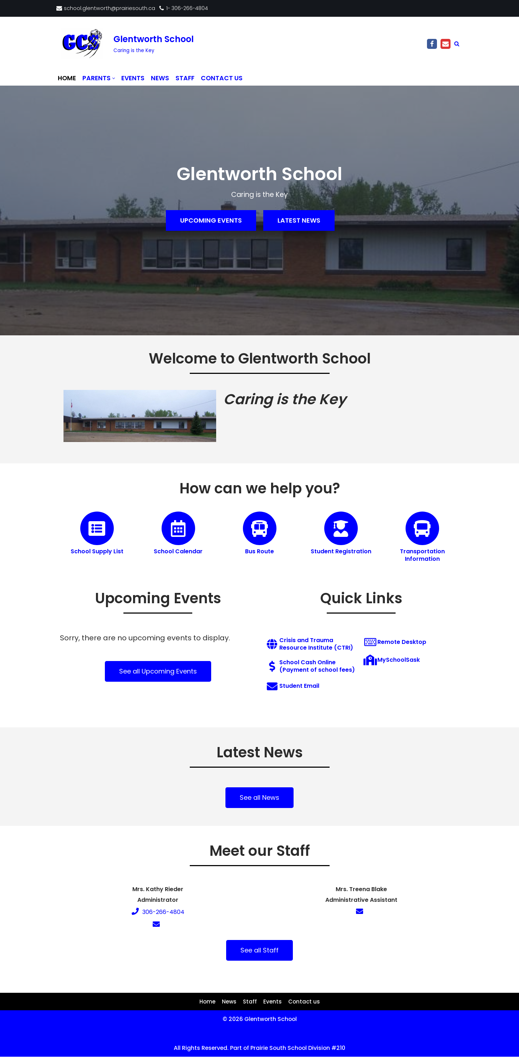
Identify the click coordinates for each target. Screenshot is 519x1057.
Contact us (222, 78)
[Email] (446, 44)
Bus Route (259, 551)
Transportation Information (422, 555)
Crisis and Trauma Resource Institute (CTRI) (316, 644)
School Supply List (97, 551)
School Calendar (178, 551)
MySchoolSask (398, 660)
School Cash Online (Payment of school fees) (317, 666)
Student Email (299, 686)
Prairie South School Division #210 (298, 1048)
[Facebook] (432, 44)
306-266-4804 (158, 912)
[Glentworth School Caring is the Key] (125, 44)
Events (133, 78)
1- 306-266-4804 (187, 8)
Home (67, 78)
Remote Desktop (401, 642)
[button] (113, 78)
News (160, 78)
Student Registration (341, 551)
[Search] (456, 43)
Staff (185, 78)
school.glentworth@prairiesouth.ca (109, 8)
